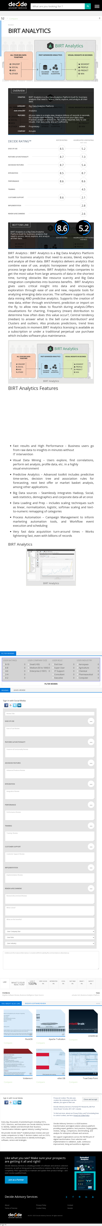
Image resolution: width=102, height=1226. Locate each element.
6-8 (14, 667)
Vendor (70, 1208)
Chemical (88, 671)
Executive (63, 678)
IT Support (63, 671)
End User (63, 664)
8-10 (14, 664)
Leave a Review (19, 690)
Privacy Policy (41, 1205)
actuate (74, 995)
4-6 (14, 671)
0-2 (14, 678)
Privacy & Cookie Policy (81, 1115)
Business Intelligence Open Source (32, 995)
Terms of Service (11, 1208)
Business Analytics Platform (90, 995)
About (7, 1205)
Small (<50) (39, 664)
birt (79, 995)
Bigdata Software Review (10, 995)
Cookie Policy (41, 1208)
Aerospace (88, 664)
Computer (88, 678)
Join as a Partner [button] (16, 1179)
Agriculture (88, 667)
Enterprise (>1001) (39, 671)
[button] (6, 705)
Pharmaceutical (88, 674)
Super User (63, 667)
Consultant (63, 674)
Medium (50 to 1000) (39, 667)
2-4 (14, 674)
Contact (70, 1205)
